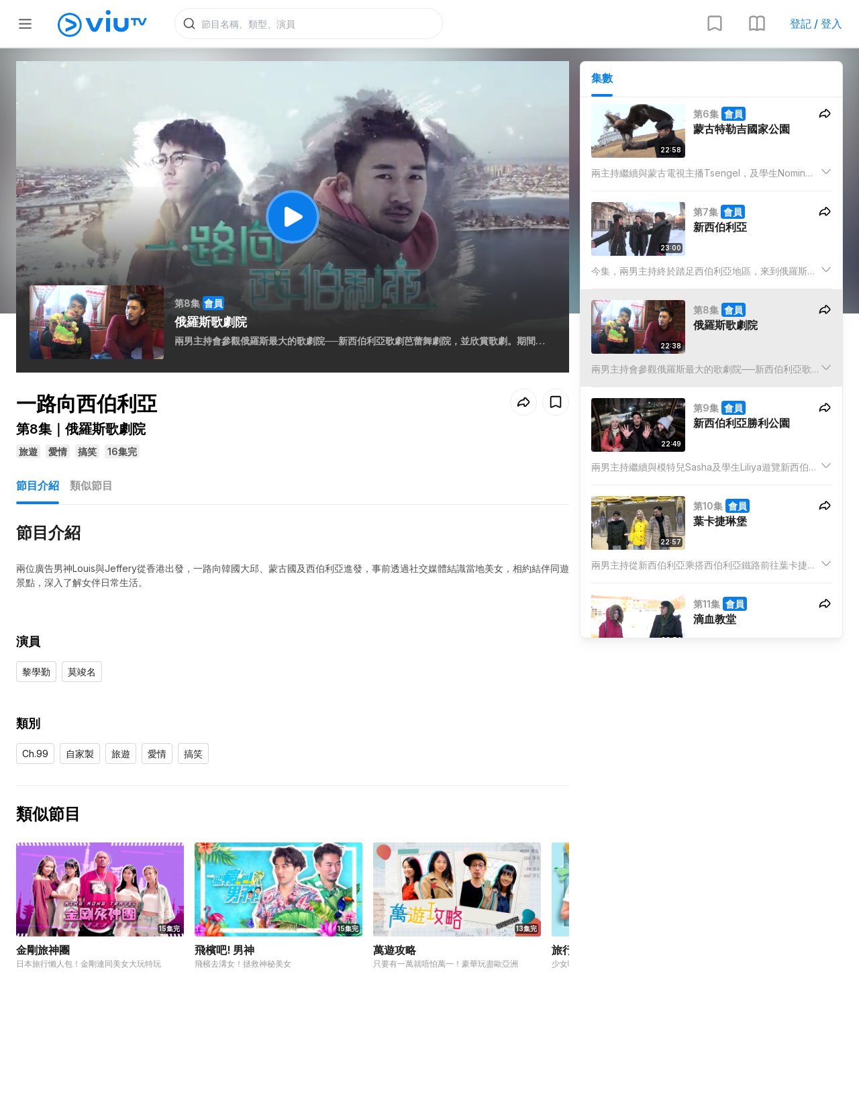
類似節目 (91, 488)
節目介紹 (37, 488)
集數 (602, 81)
